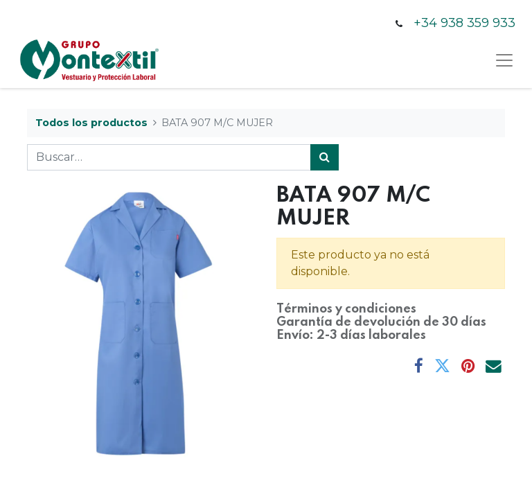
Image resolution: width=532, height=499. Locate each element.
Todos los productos (91, 122)
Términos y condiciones (346, 309)
